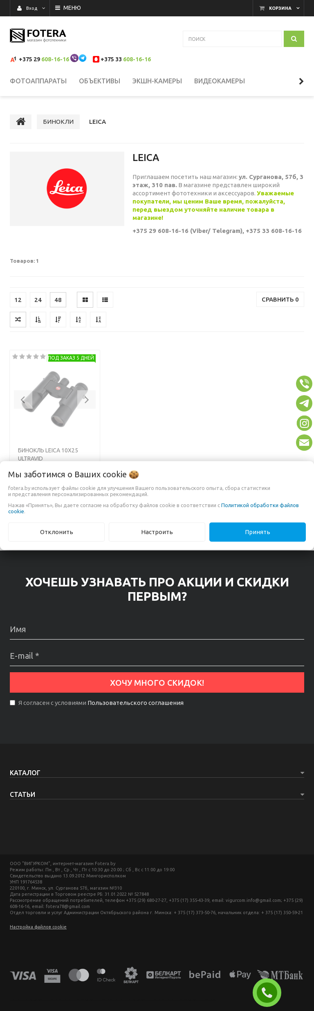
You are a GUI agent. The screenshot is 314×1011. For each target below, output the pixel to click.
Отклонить (56, 531)
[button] (23, 399)
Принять (257, 531)
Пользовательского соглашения (135, 702)
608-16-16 (55, 59)
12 (18, 299)
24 (38, 299)
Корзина (280, 8)
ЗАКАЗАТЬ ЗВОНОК (270, 992)
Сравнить (280, 299)
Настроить (157, 531)
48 (58, 299)
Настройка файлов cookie (38, 926)
